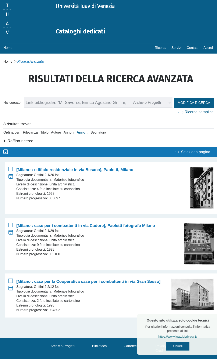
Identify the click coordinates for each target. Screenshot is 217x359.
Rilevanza (30, 132)
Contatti (192, 48)
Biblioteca (99, 346)
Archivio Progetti (62, 346)
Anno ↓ (82, 132)
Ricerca (160, 48)
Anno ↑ (69, 132)
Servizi (176, 48)
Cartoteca (131, 346)
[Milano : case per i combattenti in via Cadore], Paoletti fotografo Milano (85, 225)
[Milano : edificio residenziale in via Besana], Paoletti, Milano (74, 169)
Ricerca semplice (199, 112)
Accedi (208, 48)
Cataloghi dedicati (81, 31)
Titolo (44, 132)
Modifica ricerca (194, 103)
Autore (56, 132)
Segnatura (98, 132)
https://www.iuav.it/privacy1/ (186, 336)
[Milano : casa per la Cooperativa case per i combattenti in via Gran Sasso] (88, 281)
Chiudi (186, 346)
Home (8, 48)
